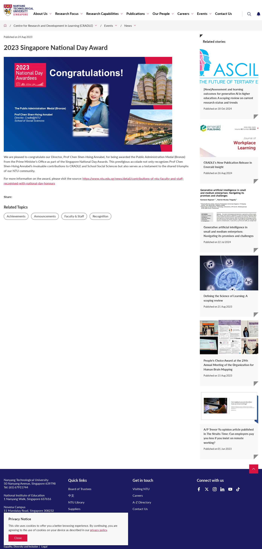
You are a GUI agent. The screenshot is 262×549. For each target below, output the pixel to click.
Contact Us (223, 14)
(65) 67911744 (18, 487)
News (128, 25)
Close (18, 538)
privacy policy (98, 530)
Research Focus (67, 14)
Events (202, 14)
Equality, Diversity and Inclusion (21, 546)
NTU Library (76, 502)
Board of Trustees (79, 489)
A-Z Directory (142, 502)
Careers (183, 14)
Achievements (16, 216)
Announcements (45, 216)
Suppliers (74, 509)
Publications (135, 14)
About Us (40, 14)
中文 (71, 495)
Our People (161, 14)
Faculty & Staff (74, 216)
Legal (44, 546)
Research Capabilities (102, 14)
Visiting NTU (141, 489)
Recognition (100, 216)
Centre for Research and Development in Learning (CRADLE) (53, 25)
